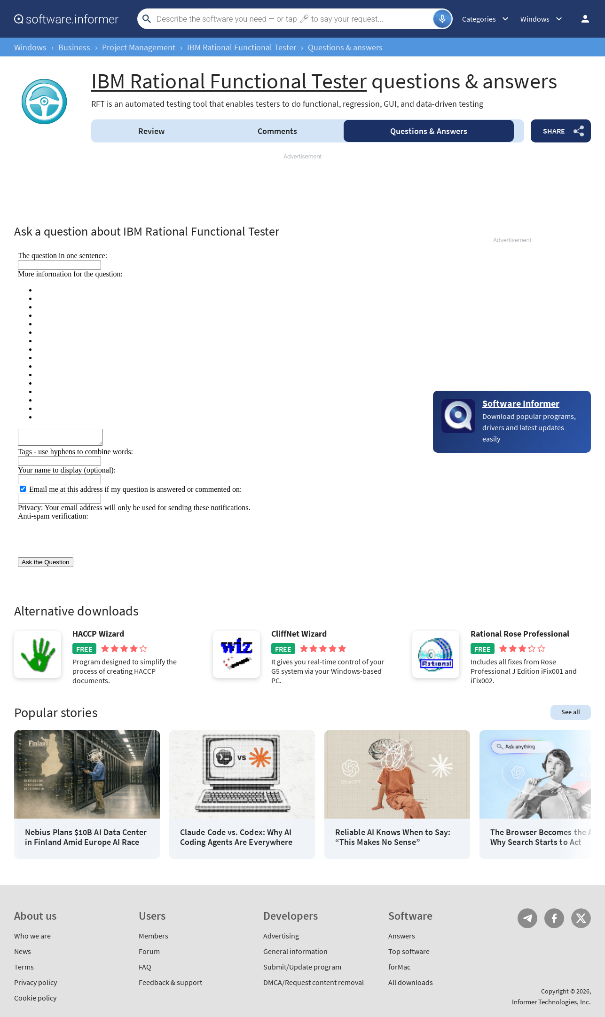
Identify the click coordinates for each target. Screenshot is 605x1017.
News (22, 951)
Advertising (281, 935)
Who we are (32, 935)
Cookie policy (35, 997)
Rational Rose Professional (520, 634)
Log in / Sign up (581, 18)
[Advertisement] (303, 189)
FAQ (145, 966)
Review (151, 131)
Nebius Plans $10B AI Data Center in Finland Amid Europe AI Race (86, 837)
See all (570, 712)
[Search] (294, 19)
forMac (399, 966)
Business (74, 47)
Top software (409, 951)
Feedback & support (170, 982)
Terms (24, 966)
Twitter (581, 918)
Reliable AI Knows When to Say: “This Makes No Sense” (392, 837)
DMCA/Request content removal (313, 982)
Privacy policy (35, 982)
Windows (30, 47)
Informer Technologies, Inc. (551, 1001)
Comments (277, 131)
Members (153, 935)
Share (554, 130)
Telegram (527, 918)
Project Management (138, 47)
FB (554, 918)
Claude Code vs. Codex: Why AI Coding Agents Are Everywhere (236, 837)
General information (295, 951)
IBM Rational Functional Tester (241, 47)
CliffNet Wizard (299, 634)
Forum (149, 951)
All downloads (410, 982)
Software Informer (520, 403)
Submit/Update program (302, 966)
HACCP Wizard (98, 634)
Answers (428, 131)
